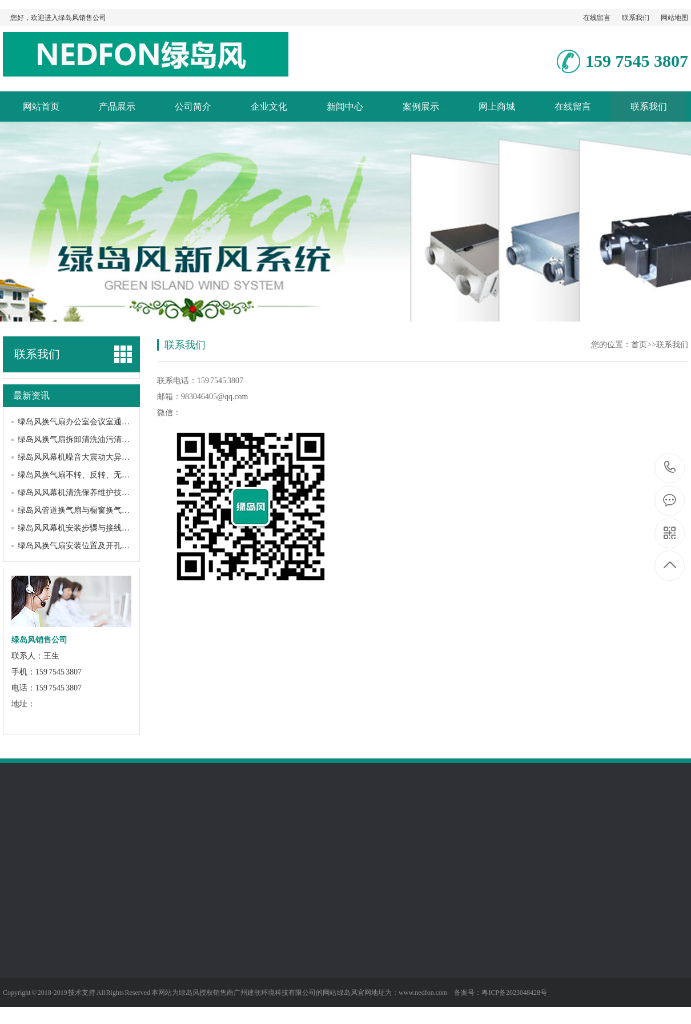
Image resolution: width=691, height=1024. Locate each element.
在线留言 (596, 18)
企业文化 (269, 106)
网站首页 (41, 106)
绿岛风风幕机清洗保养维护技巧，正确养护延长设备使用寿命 (126, 492)
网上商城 (497, 106)
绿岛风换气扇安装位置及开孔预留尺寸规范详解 (102, 545)
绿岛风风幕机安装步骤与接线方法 (78, 528)
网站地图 (674, 18)
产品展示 (117, 106)
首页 (639, 344)
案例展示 (421, 106)
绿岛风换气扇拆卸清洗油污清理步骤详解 (90, 439)
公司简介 (193, 106)
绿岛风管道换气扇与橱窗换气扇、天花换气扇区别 (106, 510)
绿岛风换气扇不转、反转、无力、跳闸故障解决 (102, 475)
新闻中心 (345, 106)
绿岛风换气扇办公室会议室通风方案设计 (90, 421)
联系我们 (635, 18)
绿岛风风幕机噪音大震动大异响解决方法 (90, 457)
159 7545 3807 (670, 468)
